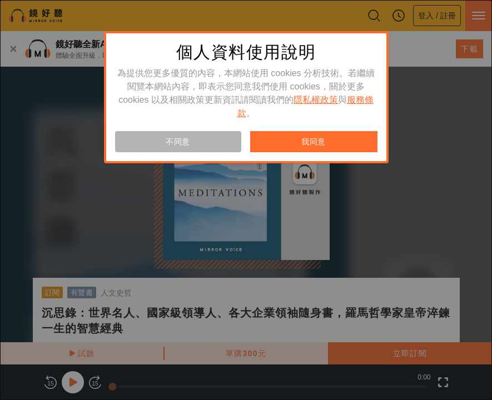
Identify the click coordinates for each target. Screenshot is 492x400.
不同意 (178, 141)
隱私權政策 (316, 99)
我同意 (313, 141)
